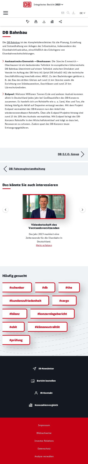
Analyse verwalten (44, 456)
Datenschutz (44, 448)
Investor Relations (44, 440)
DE (81, 13)
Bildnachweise (44, 433)
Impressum (44, 425)
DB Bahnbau (13, 42)
